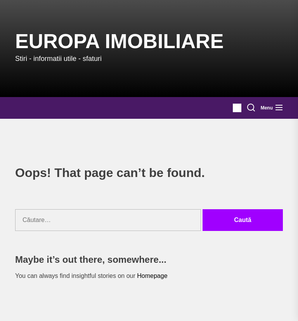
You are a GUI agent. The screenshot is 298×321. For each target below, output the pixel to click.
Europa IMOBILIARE (119, 41)
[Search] (251, 108)
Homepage (152, 275)
